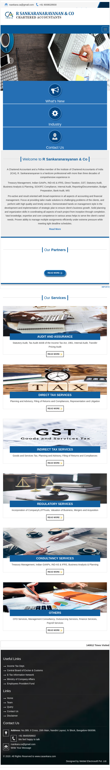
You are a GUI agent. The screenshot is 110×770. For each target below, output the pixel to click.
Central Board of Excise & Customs (25, 670)
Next (98, 60)
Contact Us (12, 711)
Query (10, 707)
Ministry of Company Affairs (21, 679)
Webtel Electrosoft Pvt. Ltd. (93, 761)
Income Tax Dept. (16, 666)
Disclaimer (12, 715)
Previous (10, 60)
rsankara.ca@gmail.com (21, 4)
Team (10, 702)
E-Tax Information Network (20, 674)
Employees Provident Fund (20, 683)
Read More (55, 273)
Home (10, 698)
